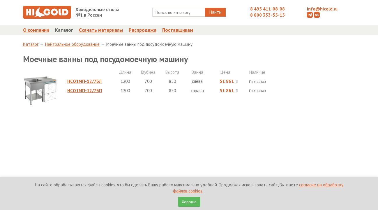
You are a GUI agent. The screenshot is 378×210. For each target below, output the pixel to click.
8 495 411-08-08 (267, 9)
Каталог (64, 30)
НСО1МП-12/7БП (84, 90)
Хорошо (189, 201)
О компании (36, 30)
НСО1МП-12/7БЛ (84, 81)
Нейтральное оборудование (72, 44)
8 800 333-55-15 (267, 15)
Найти (215, 12)
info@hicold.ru (322, 9)
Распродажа (142, 30)
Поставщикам (177, 30)
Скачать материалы (101, 30)
